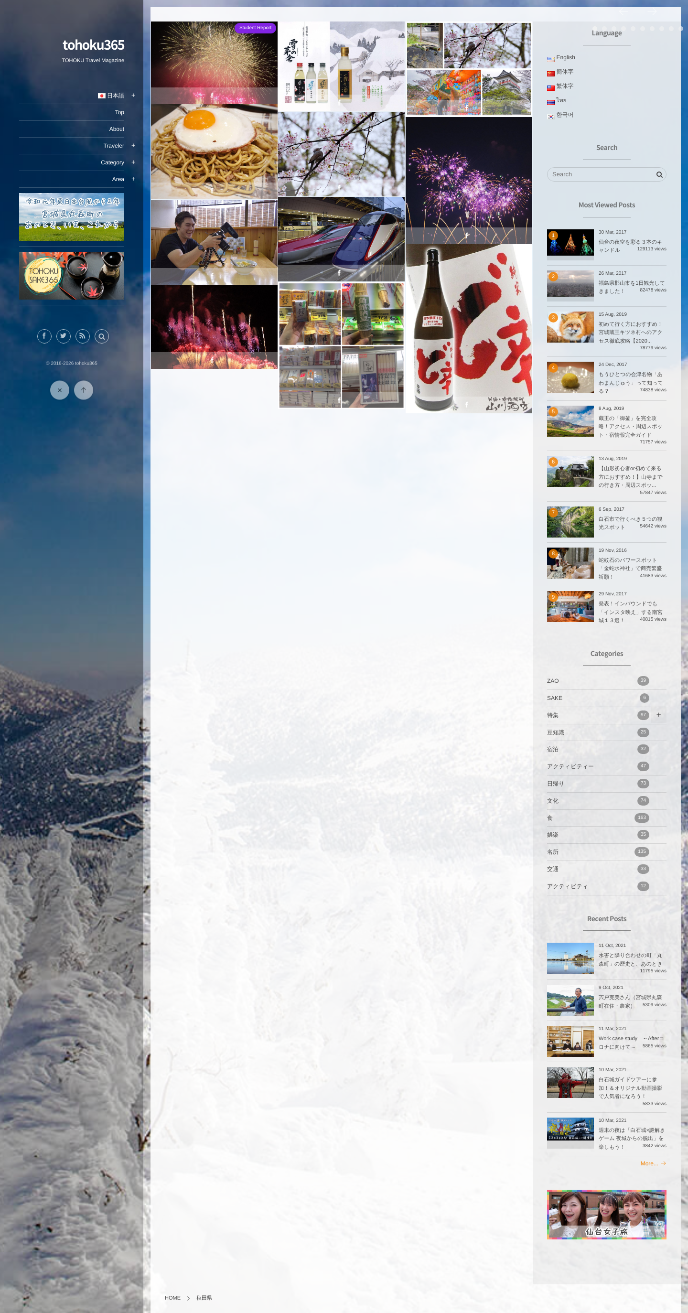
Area (118, 179)
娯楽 (598, 834)
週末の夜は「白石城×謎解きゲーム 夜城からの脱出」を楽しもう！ (632, 1139)
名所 (598, 852)
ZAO (598, 681)
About (116, 129)
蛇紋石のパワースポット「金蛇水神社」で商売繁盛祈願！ (630, 569)
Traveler (113, 145)
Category (112, 162)
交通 (598, 869)
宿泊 (598, 749)
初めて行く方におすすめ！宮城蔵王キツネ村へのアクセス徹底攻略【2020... (631, 333)
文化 (598, 801)
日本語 (111, 95)
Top (119, 112)
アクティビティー (598, 766)
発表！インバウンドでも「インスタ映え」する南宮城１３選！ (631, 612)
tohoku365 (93, 44)
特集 (598, 715)
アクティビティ (598, 886)
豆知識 (598, 732)
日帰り (598, 783)
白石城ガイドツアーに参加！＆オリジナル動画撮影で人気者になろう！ (630, 1088)
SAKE (598, 698)
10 (680, 28)
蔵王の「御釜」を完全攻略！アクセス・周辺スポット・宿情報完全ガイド (631, 427)
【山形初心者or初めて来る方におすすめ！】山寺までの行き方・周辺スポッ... (631, 477)
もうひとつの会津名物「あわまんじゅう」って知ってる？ (631, 383)
